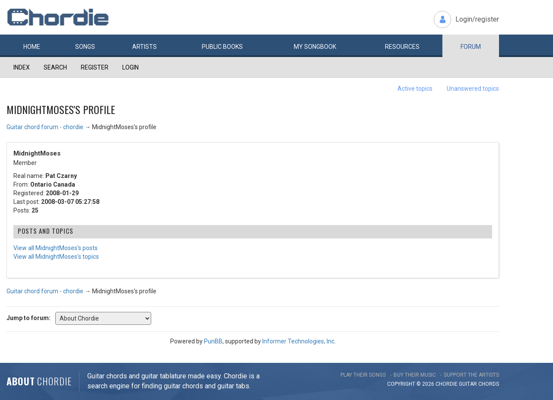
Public (222, 46)
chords (488, 384)
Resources (402, 46)
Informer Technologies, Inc (298, 341)
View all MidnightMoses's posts (55, 247)
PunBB (213, 341)
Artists (144, 46)
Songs (85, 46)
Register (94, 67)
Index (21, 67)
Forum (471, 46)
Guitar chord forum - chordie (44, 127)
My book (315, 46)
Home (31, 46)
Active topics (414, 88)
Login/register (477, 19)
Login (130, 67)
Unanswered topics (473, 88)
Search (55, 67)
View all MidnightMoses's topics (56, 256)
